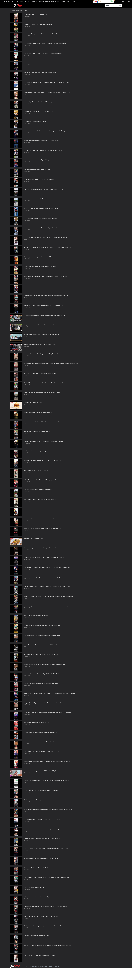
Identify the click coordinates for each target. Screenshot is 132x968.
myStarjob (53, 1)
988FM (73, 1)
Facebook (48, 965)
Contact (29, 965)
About (24, 965)
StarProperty (27, 1)
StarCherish (34, 1)
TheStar (8, 1)
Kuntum (63, 1)
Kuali (58, 1)
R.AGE (17, 1)
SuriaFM (68, 1)
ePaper (3, 1)
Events (12, 1)
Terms (34, 965)
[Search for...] (111, 5)
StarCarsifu (41, 1)
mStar (21, 1)
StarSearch (47, 1)
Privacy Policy (41, 965)
